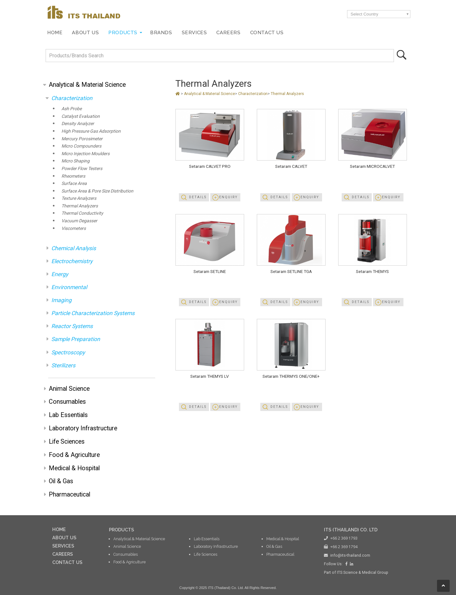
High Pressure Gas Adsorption (91, 131)
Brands (161, 32)
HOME (59, 529)
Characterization (71, 98)
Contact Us (267, 32)
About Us (85, 32)
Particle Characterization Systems (93, 313)
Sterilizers (63, 365)
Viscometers (73, 228)
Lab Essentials (68, 415)
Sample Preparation (75, 339)
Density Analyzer (77, 123)
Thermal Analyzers (79, 205)
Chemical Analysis (73, 248)
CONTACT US (67, 562)
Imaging (61, 300)
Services (194, 32)
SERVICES (63, 545)
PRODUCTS (121, 529)
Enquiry (228, 197)
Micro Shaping (75, 160)
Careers (228, 32)
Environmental (69, 287)
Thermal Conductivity (82, 213)
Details (197, 197)
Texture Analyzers (78, 198)
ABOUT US (64, 537)
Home (54, 32)
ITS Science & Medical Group (362, 572)
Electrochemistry (71, 261)
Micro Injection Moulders (85, 153)
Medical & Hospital (74, 468)
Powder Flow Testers (81, 168)
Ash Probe (71, 108)
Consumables (67, 401)
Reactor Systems (72, 326)
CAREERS (62, 554)
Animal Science (69, 388)
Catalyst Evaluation (80, 116)
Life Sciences (67, 441)
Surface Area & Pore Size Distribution (97, 190)
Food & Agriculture (74, 455)
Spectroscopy (68, 352)
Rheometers (73, 176)
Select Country (364, 14)
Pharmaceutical (69, 494)
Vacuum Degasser (79, 220)
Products (122, 32)
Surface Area (74, 183)
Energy (59, 274)
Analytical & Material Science (87, 84)
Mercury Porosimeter (82, 138)
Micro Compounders (81, 146)
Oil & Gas (61, 481)
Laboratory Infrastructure (83, 428)
